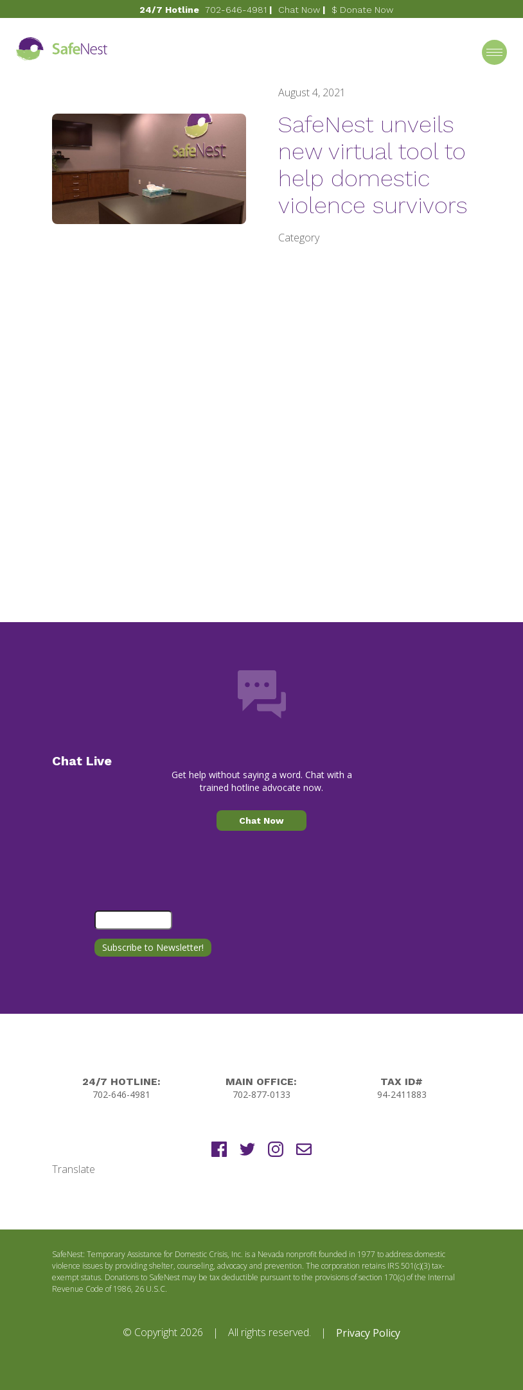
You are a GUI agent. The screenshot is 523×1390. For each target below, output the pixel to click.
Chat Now (299, 9)
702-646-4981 (236, 9)
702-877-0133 (261, 1094)
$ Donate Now (362, 9)
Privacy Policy (368, 1333)
